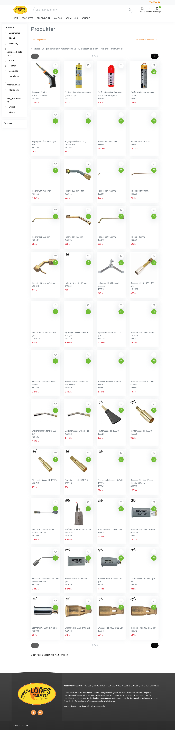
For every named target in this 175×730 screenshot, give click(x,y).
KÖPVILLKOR (72, 18)
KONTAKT (86, 18)
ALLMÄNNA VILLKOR (73, 686)
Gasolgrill (85, 706)
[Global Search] (129, 10)
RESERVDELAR (43, 18)
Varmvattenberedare (72, 706)
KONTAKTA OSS (114, 686)
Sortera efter (146, 40)
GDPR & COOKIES (131, 686)
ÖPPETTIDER (99, 686)
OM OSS (58, 18)
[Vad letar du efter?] (83, 10)
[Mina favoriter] (149, 9)
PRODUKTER (27, 18)
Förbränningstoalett (98, 706)
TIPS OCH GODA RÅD (150, 686)
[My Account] (142, 9)
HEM (15, 18)
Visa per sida (40, 40)
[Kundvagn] (157, 9)
